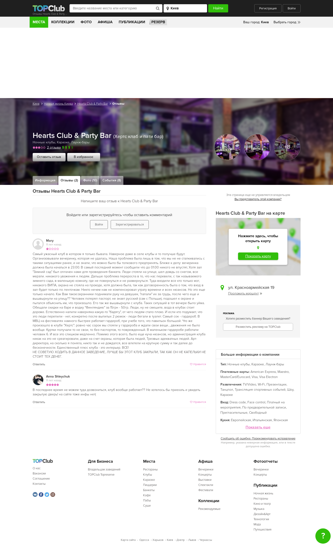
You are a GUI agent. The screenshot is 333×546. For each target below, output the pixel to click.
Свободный (258, 413)
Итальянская (262, 420)
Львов (192, 540)
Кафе (147, 495)
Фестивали (205, 490)
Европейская (241, 420)
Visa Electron (268, 377)
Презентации (276, 384)
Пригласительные (233, 413)
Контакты (39, 484)
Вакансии (39, 473)
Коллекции (62, 22)
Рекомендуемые (209, 509)
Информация (45, 180)
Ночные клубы (44, 142)
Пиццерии (150, 485)
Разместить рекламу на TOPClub (258, 327)
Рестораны (150, 469)
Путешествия (262, 529)
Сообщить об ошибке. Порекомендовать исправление (258, 438)
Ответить (39, 364)
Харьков (158, 540)
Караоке (63, 142)
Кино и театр (262, 504)
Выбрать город (285, 22)
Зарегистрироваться (130, 224)
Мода (257, 524)
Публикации (132, 22)
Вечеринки (205, 469)
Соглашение (41, 479)
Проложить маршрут (245, 293)
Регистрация (268, 8)
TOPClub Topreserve (101, 475)
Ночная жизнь (263, 493)
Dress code (238, 402)
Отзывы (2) (69, 180)
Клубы (147, 475)
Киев (36, 104)
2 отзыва (54, 147)
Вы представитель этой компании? (258, 199)
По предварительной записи (264, 407)
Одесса (144, 540)
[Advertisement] (167, 63)
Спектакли (205, 485)
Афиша (105, 22)
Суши (147, 506)
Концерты (205, 475)
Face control (256, 402)
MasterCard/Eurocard (235, 377)
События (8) (111, 180)
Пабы (147, 500)
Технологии (261, 519)
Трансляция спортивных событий (260, 390)
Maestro (283, 372)
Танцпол (226, 390)
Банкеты (149, 490)
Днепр (180, 540)
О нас (36, 468)
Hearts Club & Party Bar (92, 104)
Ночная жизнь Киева (58, 104)
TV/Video (249, 384)
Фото (86, 22)
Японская (281, 420)
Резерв (158, 22)
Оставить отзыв (49, 157)
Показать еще (258, 427)
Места (39, 22)
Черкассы (206, 540)
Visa (255, 377)
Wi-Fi (261, 384)
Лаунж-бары (80, 142)
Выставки (205, 480)
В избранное (83, 157)
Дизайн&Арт (262, 514)
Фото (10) (90, 180)
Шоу (290, 390)
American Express (263, 372)
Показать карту (258, 256)
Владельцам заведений (104, 469)
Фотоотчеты (266, 461)
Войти (292, 8)
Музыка (259, 509)
